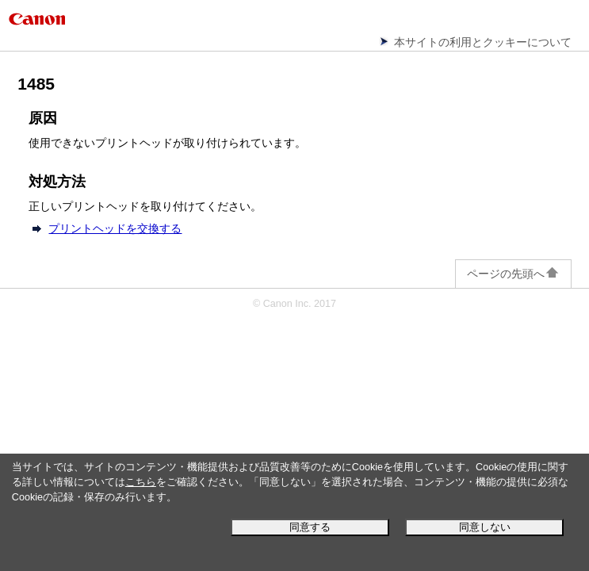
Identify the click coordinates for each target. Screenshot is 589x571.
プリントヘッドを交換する (115, 228)
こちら (140, 482)
